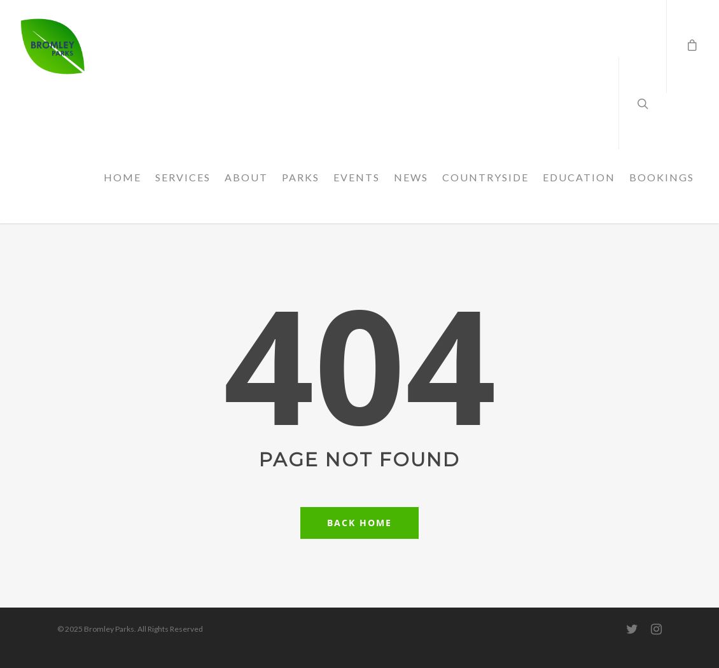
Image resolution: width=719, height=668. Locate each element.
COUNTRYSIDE (485, 177)
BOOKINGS (661, 177)
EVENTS (356, 177)
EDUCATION (579, 177)
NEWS (411, 177)
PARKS (300, 177)
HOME (122, 177)
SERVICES (183, 177)
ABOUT (246, 177)
